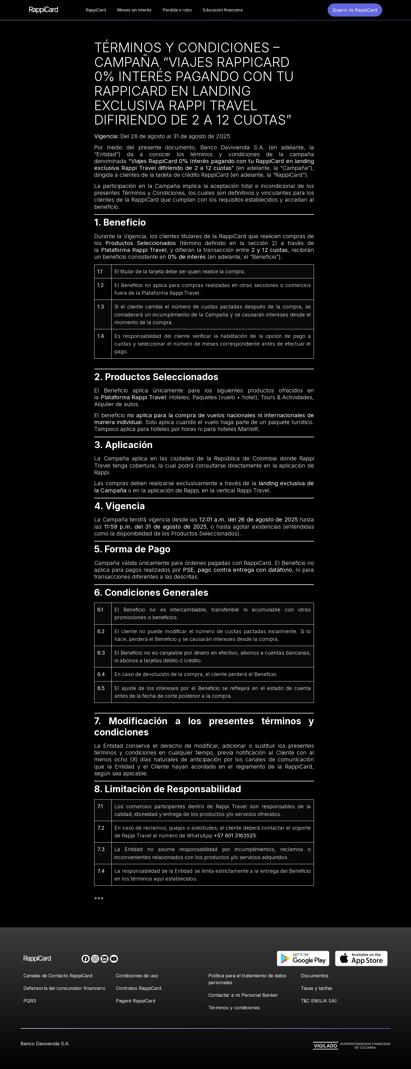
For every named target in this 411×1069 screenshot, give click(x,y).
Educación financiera (223, 9)
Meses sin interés (134, 9)
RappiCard (96, 9)
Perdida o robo (177, 9)
